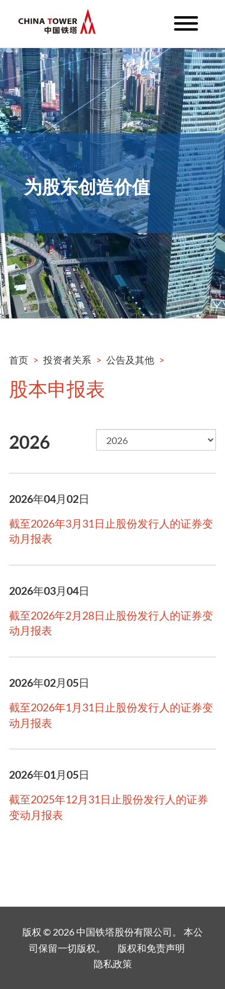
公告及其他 (130, 359)
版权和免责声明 (151, 948)
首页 (18, 359)
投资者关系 (67, 359)
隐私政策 (113, 963)
